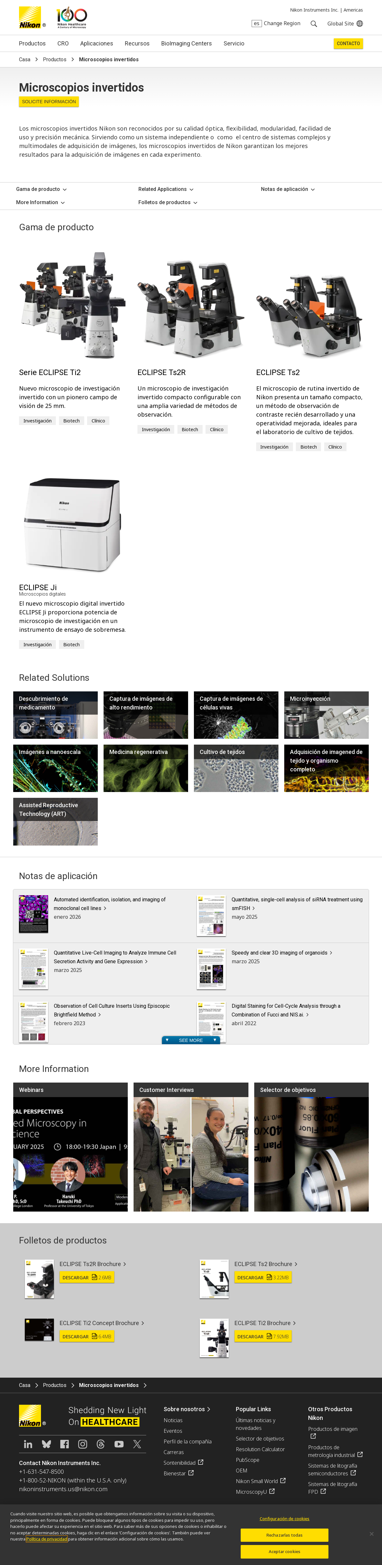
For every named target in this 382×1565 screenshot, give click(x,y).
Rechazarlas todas (284, 1539)
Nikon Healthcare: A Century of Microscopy (71, 17)
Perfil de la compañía (188, 1441)
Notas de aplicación (284, 189)
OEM (241, 1470)
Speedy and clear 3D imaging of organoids (279, 953)
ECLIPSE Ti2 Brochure (263, 1323)
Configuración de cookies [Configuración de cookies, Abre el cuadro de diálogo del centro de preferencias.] (285, 1523)
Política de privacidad (46, 1543)
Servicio (234, 43)
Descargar (87, 1277)
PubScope (247, 1459)
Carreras (174, 1452)
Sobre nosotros (184, 1409)
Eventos (173, 1430)
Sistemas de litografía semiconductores (332, 1469)
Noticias (173, 1420)
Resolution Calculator (260, 1449)
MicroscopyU (251, 1491)
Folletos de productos (164, 202)
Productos (32, 43)
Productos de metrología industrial (331, 1451)
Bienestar (175, 1473)
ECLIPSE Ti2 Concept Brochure (99, 1323)
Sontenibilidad (180, 1462)
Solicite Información (49, 101)
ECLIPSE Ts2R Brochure (90, 1264)
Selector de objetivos (260, 1438)
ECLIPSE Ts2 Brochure (263, 1264)
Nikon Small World (257, 1481)
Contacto (348, 43)
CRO (63, 43)
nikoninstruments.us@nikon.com (63, 1489)
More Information (37, 202)
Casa (24, 59)
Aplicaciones (96, 43)
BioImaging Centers (186, 43)
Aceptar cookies (284, 1556)
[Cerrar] (372, 1538)
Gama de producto (38, 189)
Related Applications (162, 189)
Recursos (137, 43)
